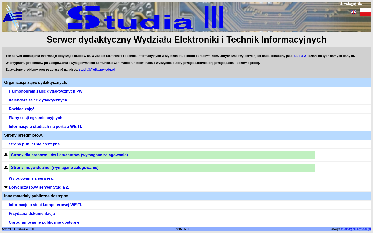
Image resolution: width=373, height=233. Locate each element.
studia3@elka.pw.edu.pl (97, 69)
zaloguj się (351, 4)
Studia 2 (300, 56)
